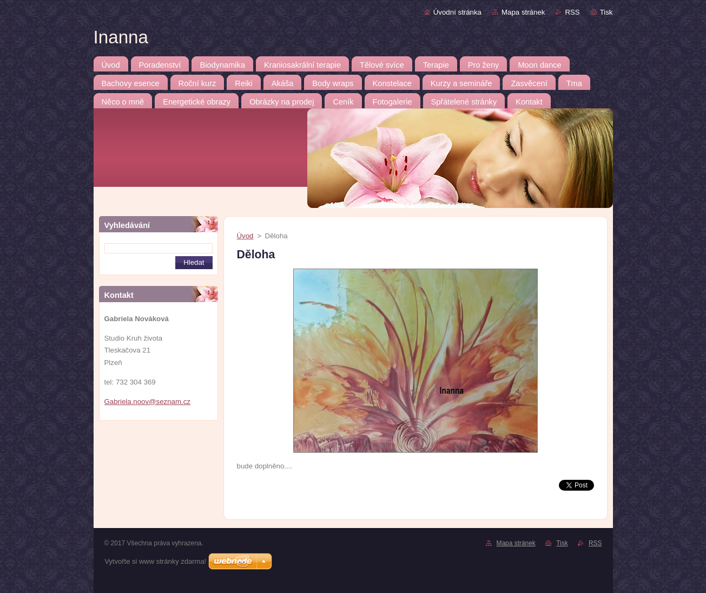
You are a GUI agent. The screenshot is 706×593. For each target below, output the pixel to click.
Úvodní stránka (457, 12)
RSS (572, 12)
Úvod (245, 236)
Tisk (606, 12)
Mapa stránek (523, 12)
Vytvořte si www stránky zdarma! (155, 561)
